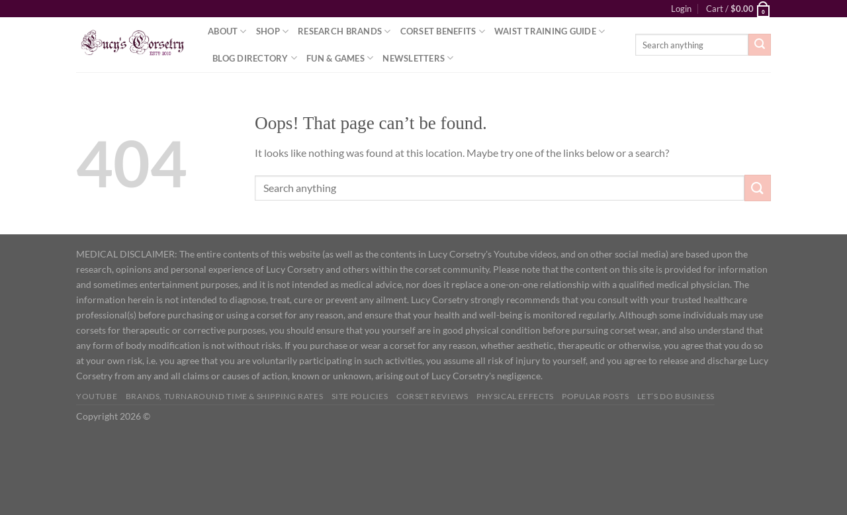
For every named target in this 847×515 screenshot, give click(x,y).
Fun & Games (339, 58)
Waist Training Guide (549, 31)
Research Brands (344, 31)
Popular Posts (595, 396)
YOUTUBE (96, 396)
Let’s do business (676, 396)
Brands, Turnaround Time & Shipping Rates (224, 396)
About (227, 31)
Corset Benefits (442, 31)
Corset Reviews (432, 396)
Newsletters (417, 58)
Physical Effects (515, 396)
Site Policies (360, 396)
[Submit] (759, 45)
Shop (272, 31)
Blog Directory (254, 58)
